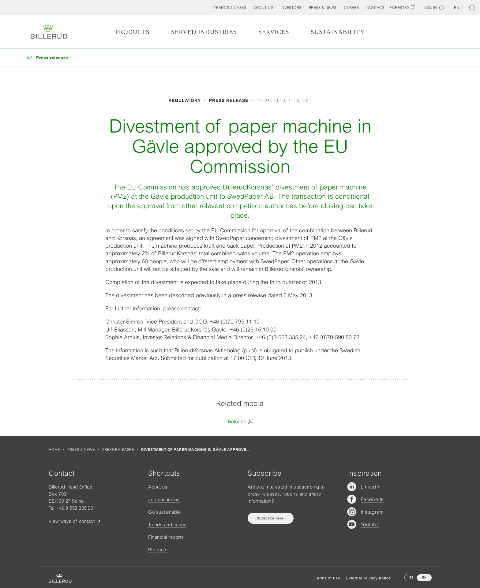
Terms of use (327, 578)
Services (273, 31)
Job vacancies (164, 499)
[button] (263, 7)
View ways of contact (72, 521)
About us (157, 486)
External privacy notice (368, 578)
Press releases (118, 450)
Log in (430, 8)
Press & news (81, 450)
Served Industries (204, 31)
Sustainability (338, 31)
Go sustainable (164, 512)
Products (132, 31)
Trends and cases (167, 524)
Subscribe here (270, 518)
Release (237, 421)
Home (54, 450)
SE (411, 577)
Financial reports (166, 537)
